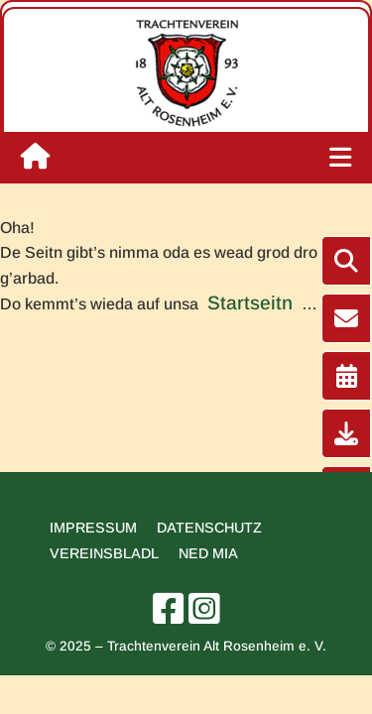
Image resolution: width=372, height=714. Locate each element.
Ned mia (208, 553)
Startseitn (250, 303)
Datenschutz (209, 528)
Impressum (93, 528)
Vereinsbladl (104, 553)
